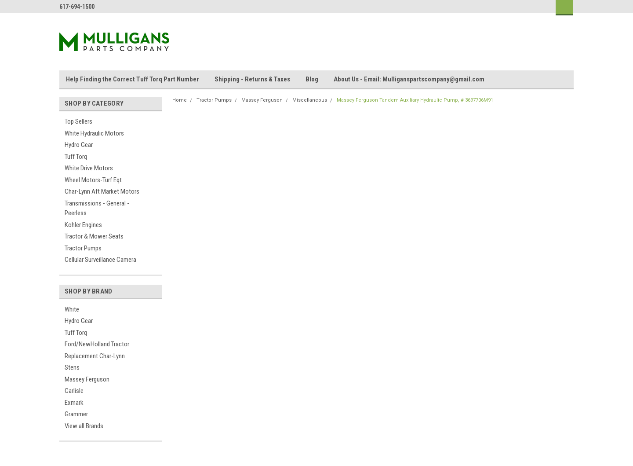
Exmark (74, 403)
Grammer (76, 414)
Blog (312, 79)
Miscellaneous (309, 100)
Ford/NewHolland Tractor (97, 344)
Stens (72, 367)
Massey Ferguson (87, 379)
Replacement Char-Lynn (95, 356)
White (72, 309)
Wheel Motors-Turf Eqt (93, 180)
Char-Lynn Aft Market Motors (102, 191)
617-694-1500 (77, 6)
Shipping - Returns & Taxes (252, 79)
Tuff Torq (76, 157)
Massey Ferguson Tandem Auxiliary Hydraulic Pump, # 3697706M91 (415, 100)
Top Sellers (78, 121)
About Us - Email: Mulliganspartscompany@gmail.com (409, 79)
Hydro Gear (79, 145)
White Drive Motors (89, 168)
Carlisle (74, 391)
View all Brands (84, 426)
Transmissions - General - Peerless (97, 208)
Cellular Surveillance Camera (100, 260)
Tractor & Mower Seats (94, 236)
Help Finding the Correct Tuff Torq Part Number (132, 79)
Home (179, 100)
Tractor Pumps (83, 248)
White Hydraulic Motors (94, 133)
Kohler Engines (83, 225)
